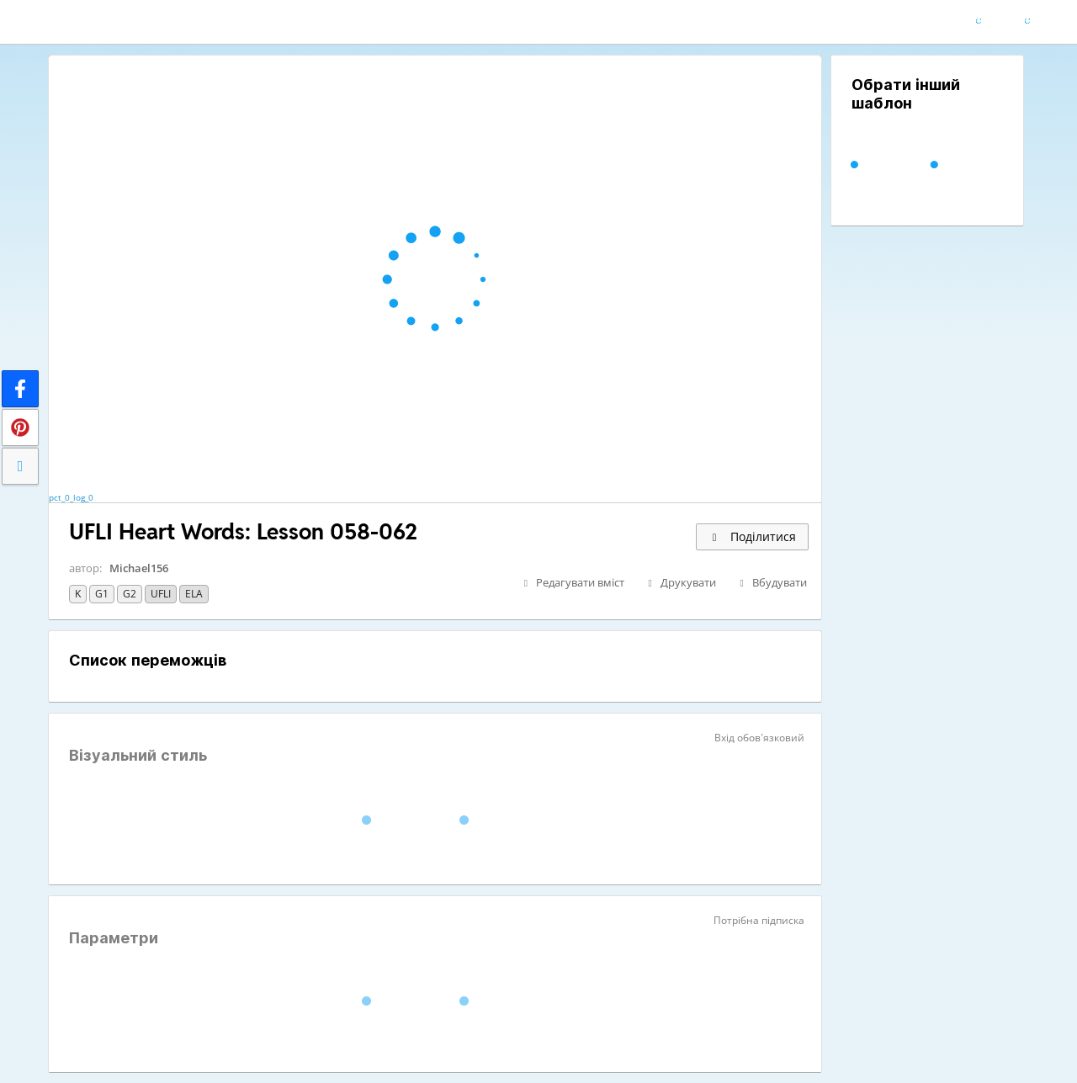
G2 (129, 594)
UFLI (161, 594)
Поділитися (752, 536)
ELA (194, 594)
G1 (102, 594)
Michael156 (138, 568)
